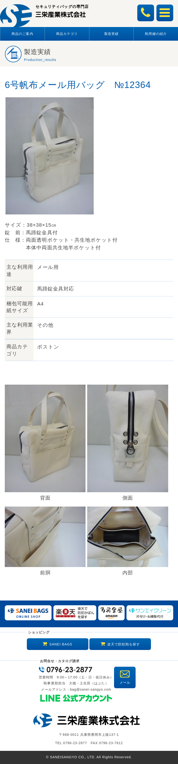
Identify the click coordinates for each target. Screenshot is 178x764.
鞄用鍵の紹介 (156, 34)
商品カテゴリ (67, 34)
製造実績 (111, 34)
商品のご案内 (22, 34)
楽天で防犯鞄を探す (123, 644)
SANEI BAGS (60, 644)
